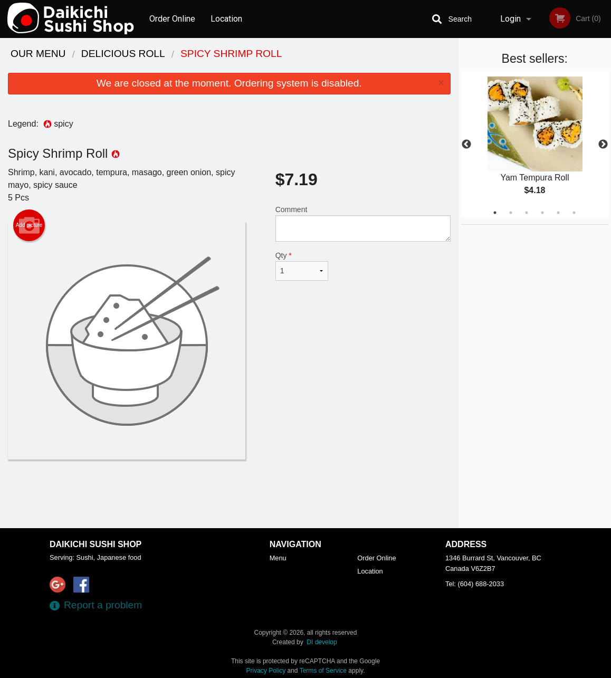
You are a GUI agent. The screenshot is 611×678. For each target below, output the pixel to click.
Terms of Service (323, 670)
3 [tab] (526, 212)
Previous (466, 144)
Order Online (172, 19)
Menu (278, 558)
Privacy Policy (266, 670)
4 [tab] (542, 212)
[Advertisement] (229, 493)
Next (603, 144)
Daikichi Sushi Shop (95, 544)
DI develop (322, 642)
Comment (363, 223)
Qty (301, 266)
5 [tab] (558, 212)
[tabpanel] (535, 144)
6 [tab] (574, 212)
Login (510, 19)
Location (226, 19)
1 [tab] (495, 212)
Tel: (474, 584)
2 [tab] (510, 212)
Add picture (29, 225)
